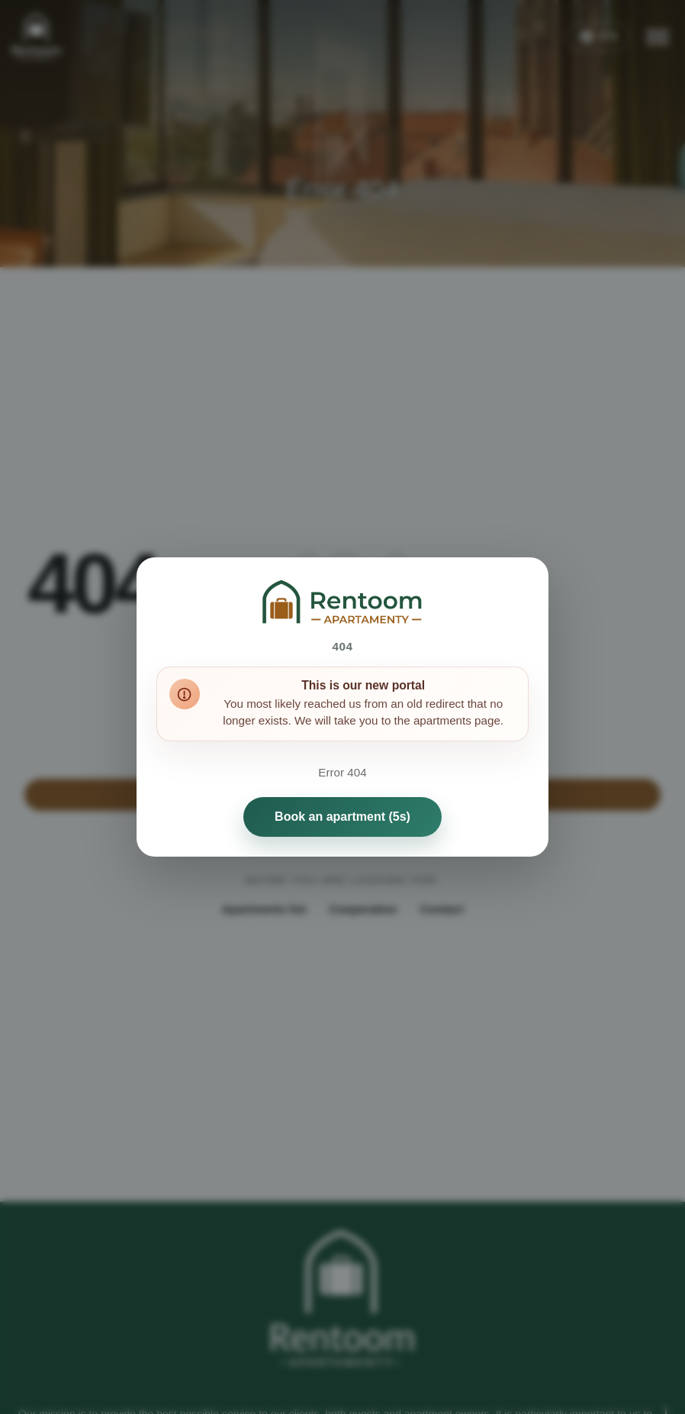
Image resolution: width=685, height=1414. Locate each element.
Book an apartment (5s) (342, 816)
